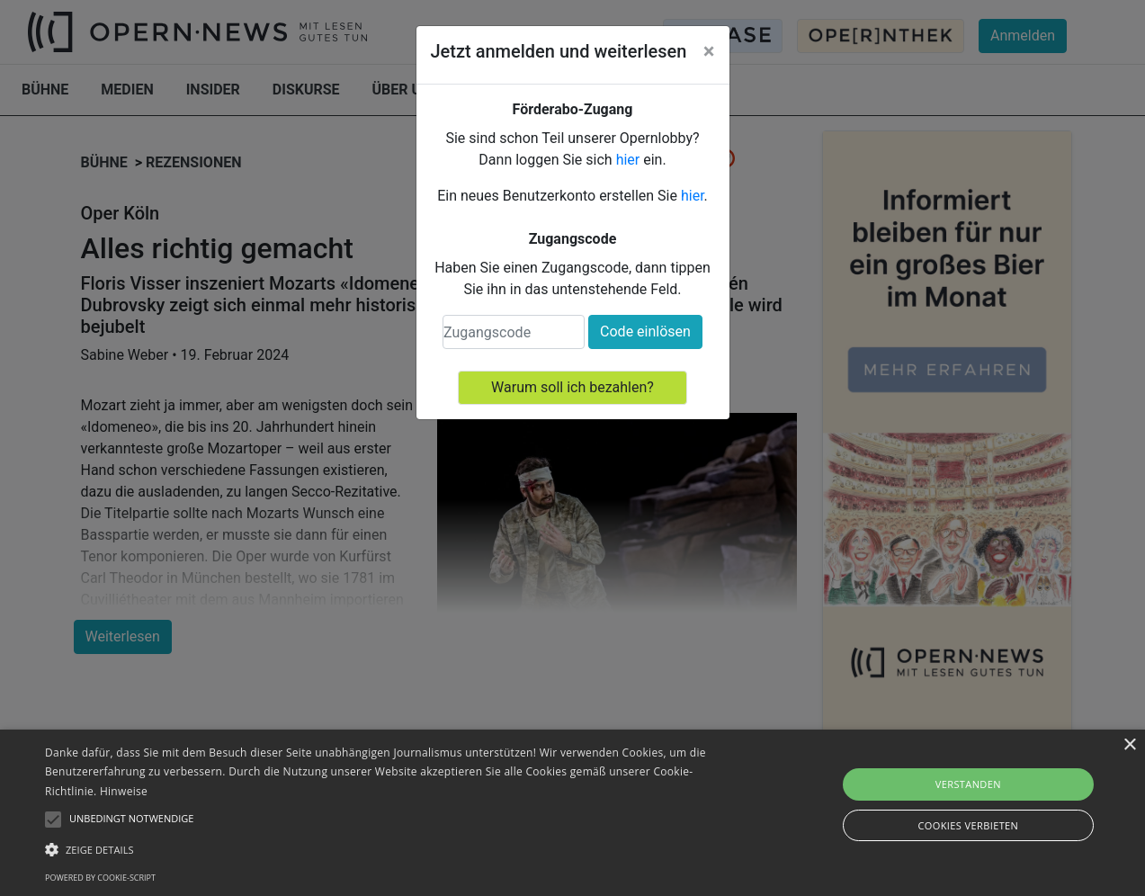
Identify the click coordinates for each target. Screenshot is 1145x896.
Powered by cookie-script (100, 877)
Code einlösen (645, 331)
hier (628, 159)
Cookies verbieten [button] (967, 825)
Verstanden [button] (968, 784)
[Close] (709, 51)
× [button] (1129, 745)
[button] (387, 849)
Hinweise (124, 791)
